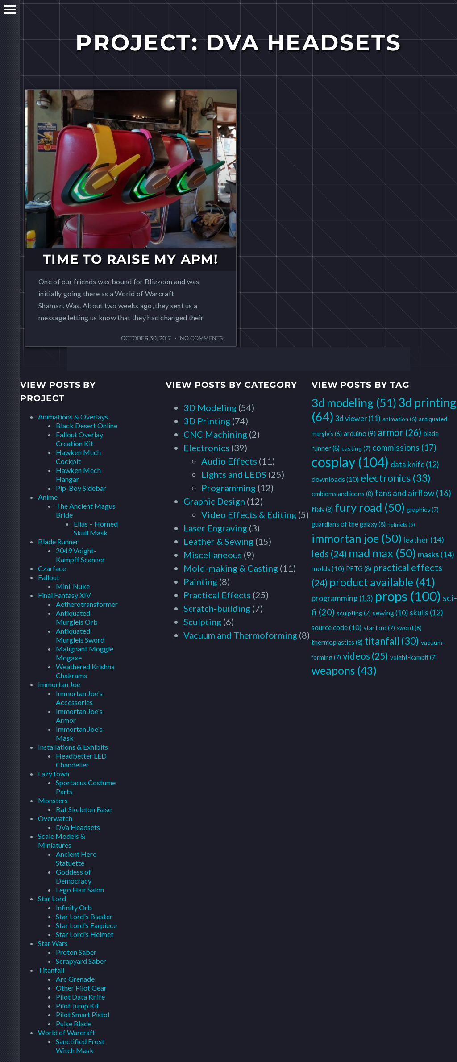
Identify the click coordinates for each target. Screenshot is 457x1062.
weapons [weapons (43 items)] (344, 670)
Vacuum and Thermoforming (240, 635)
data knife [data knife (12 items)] (415, 464)
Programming (228, 487)
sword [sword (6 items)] (409, 627)
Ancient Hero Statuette (76, 858)
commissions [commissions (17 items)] (404, 447)
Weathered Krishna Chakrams (85, 671)
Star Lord (52, 898)
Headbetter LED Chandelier (81, 760)
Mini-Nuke (73, 586)
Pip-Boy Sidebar (81, 488)
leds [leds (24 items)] (329, 553)
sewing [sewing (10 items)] (390, 612)
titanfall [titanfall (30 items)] (392, 641)
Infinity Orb (74, 907)
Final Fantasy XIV (64, 595)
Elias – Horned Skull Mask (96, 528)
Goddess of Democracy (73, 876)
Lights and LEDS (233, 474)
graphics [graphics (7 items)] (423, 509)
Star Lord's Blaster (84, 916)
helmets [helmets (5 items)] (401, 524)
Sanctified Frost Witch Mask (80, 1045)
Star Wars (53, 943)
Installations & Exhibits (73, 747)
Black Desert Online (86, 425)
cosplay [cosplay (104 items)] (350, 462)
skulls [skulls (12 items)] (426, 612)
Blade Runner (58, 541)
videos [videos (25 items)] (365, 656)
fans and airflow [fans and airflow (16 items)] (413, 493)
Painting (200, 581)
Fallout (48, 577)
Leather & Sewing (218, 541)
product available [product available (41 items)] (382, 582)
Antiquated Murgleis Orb (77, 617)
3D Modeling (210, 407)
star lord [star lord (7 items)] (379, 627)
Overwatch (55, 818)
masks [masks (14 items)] (436, 554)
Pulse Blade (73, 1023)
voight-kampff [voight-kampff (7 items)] (413, 657)
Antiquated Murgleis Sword (80, 635)
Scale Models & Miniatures (61, 840)
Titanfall (51, 970)
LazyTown (53, 773)
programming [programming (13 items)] (342, 598)
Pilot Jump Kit (77, 1005)
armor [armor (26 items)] (400, 432)
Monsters (53, 800)
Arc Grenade (75, 979)
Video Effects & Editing (248, 514)
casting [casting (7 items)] (355, 448)
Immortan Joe (59, 684)
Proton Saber (76, 952)
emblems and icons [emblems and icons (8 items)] (342, 494)
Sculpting (202, 621)
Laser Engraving (215, 528)
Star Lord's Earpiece (86, 925)
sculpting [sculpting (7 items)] (354, 613)
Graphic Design (214, 501)
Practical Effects (217, 594)
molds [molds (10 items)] (328, 568)
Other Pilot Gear (81, 987)
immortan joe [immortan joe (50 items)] (357, 538)
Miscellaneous (212, 554)
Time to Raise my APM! (130, 259)
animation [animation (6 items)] (399, 419)
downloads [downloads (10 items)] (335, 479)
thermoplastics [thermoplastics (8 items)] (337, 642)
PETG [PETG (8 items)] (358, 568)
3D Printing (206, 420)
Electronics (206, 447)
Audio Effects (229, 461)
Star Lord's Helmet (84, 934)
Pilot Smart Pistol (82, 1014)
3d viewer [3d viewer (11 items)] (358, 418)
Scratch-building (216, 608)
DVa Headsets (78, 827)
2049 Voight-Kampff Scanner (80, 555)
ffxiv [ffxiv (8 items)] (322, 509)
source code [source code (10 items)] (336, 627)
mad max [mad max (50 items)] (382, 553)
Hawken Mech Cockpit (78, 456)
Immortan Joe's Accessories (79, 697)
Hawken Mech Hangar (78, 474)
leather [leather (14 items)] (423, 539)
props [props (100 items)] (408, 596)
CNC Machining (215, 434)
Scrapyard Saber (81, 961)
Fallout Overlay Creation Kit (79, 439)
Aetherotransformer (87, 604)
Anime (48, 497)
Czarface (52, 568)
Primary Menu (10, 9)
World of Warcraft (66, 1032)
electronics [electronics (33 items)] (396, 478)
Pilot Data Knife (80, 996)
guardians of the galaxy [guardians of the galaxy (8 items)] (349, 524)
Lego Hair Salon (80, 889)
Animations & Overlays (73, 416)
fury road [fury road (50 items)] (370, 507)
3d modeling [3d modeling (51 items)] (354, 402)
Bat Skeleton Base (84, 809)
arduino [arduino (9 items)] (360, 433)
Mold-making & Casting (230, 568)
